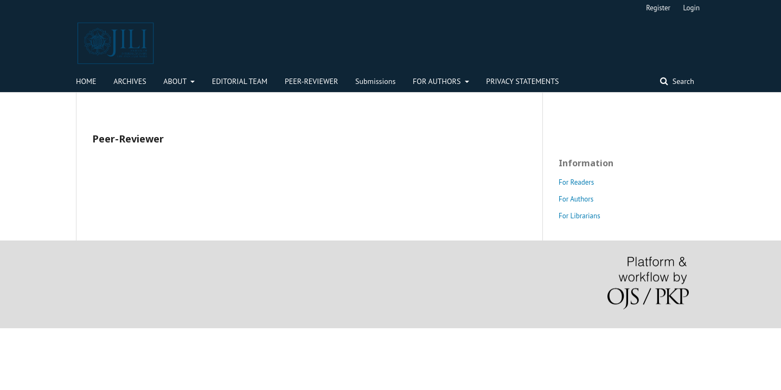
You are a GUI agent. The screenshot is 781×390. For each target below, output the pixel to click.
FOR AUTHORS (438, 81)
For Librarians (579, 215)
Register (658, 7)
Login (691, 7)
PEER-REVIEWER (311, 81)
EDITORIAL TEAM (240, 81)
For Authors (576, 199)
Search (682, 81)
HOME (86, 81)
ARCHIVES (129, 81)
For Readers (576, 182)
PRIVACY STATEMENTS (522, 81)
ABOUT (175, 81)
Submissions (375, 81)
